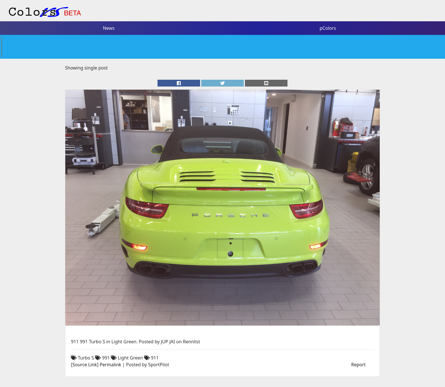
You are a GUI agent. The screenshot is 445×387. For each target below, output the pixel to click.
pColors (328, 28)
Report (358, 364)
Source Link (84, 364)
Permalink (110, 364)
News (108, 28)
